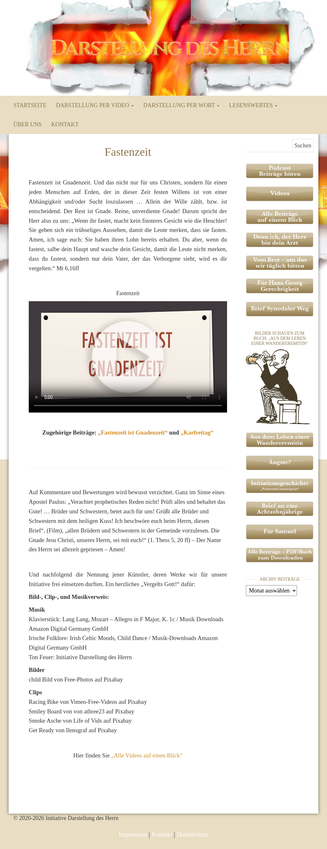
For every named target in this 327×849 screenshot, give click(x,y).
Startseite (29, 105)
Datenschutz (192, 834)
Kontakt (65, 124)
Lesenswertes (253, 105)
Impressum (133, 834)
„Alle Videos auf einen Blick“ (146, 755)
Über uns (27, 124)
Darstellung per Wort (181, 105)
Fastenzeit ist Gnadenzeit (133, 432)
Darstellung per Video (94, 105)
